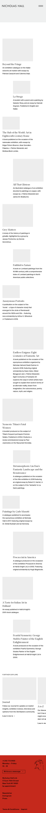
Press (4, 799)
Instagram (6, 796)
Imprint (24, 809)
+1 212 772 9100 (8, 761)
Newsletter (7, 793)
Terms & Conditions (10, 809)
